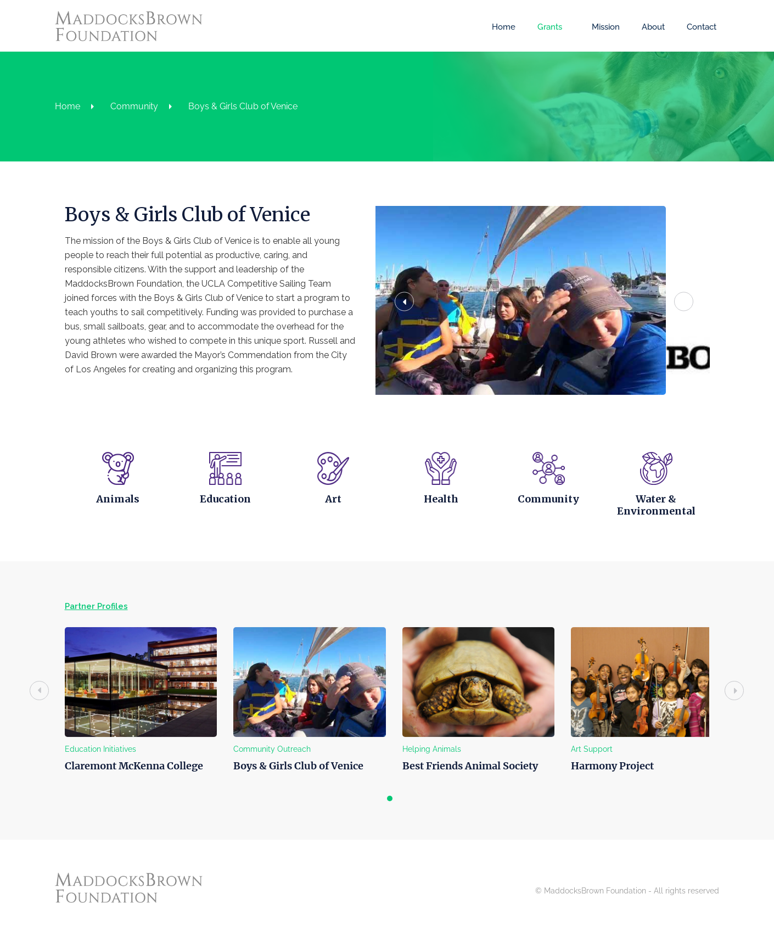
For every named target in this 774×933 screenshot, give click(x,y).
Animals (112, 496)
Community (137, 106)
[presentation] (32, 687)
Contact (699, 27)
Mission (603, 27)
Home (501, 27)
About (650, 27)
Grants (547, 27)
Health (441, 496)
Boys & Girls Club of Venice (245, 106)
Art (332, 496)
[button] (416, 300)
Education (222, 496)
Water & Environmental (661, 502)
